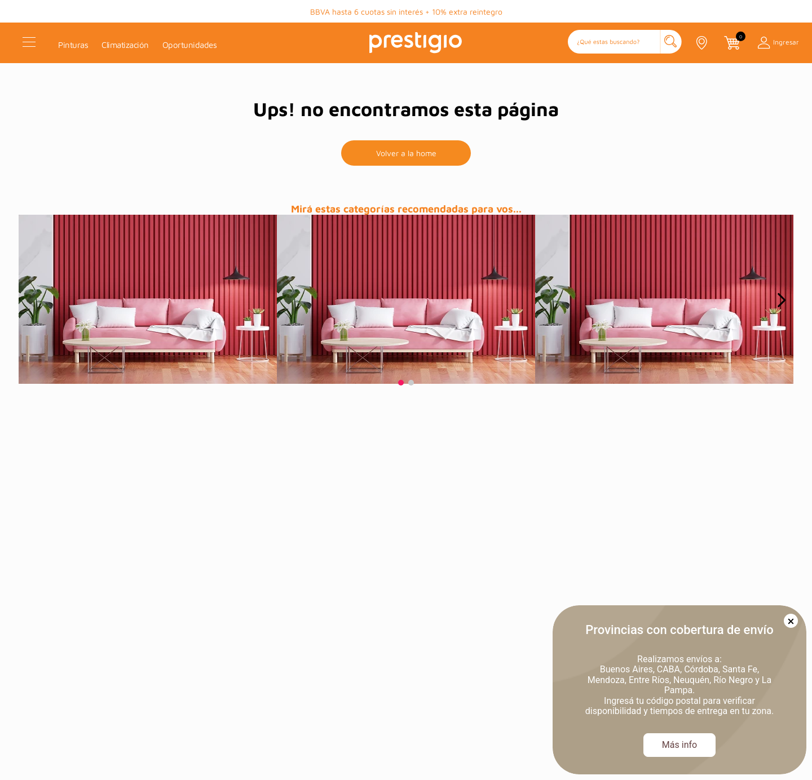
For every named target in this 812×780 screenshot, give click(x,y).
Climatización (125, 45)
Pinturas (73, 45)
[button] (625, 42)
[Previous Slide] (31, 300)
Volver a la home (406, 153)
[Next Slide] (781, 300)
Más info (679, 744)
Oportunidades (189, 45)
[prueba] (148, 299)
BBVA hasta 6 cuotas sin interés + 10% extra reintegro (406, 11)
